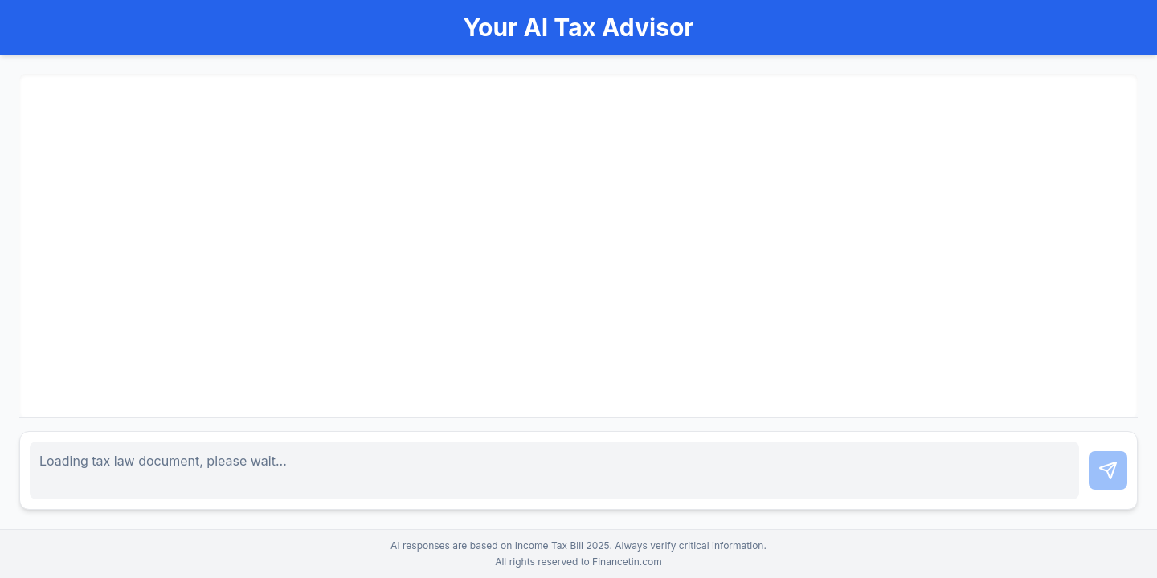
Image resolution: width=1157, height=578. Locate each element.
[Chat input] (554, 470)
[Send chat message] (1108, 470)
